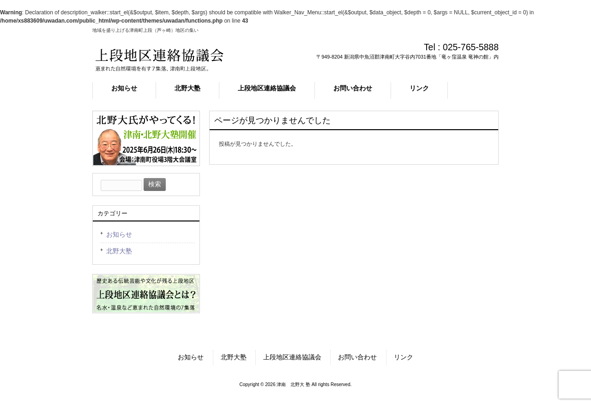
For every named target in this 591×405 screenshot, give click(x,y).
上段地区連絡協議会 (292, 357)
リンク (403, 357)
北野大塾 (119, 251)
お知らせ (119, 234)
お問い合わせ (357, 357)
